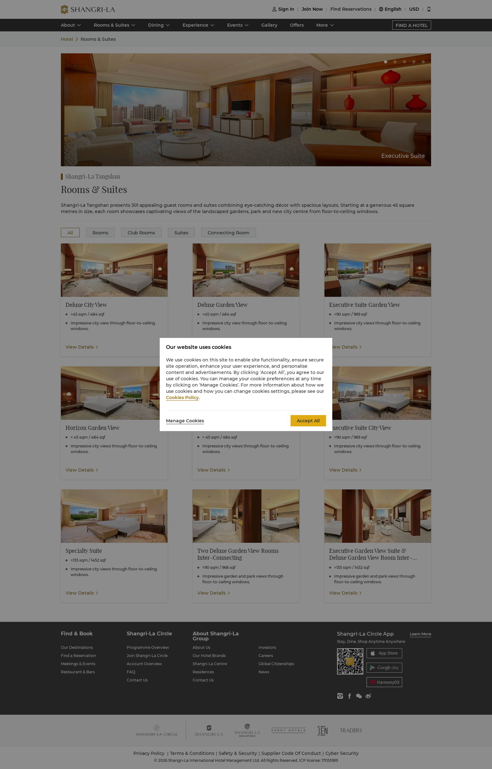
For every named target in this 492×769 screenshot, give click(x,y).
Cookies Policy (182, 397)
